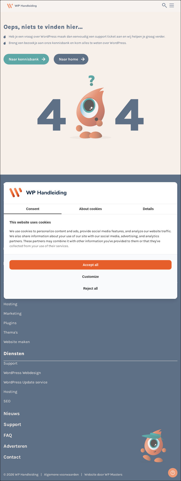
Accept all (90, 265)
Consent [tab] (32, 209)
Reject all (90, 288)
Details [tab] (148, 209)
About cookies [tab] (90, 209)
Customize (90, 277)
